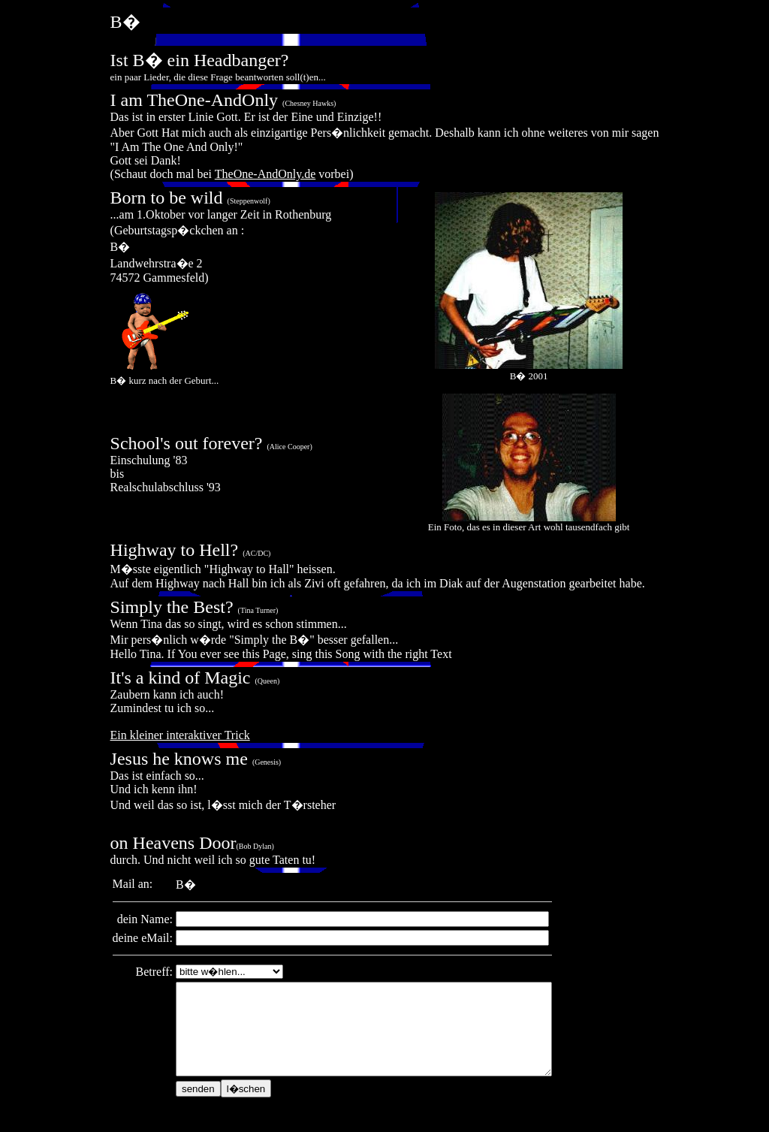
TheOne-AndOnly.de (265, 174)
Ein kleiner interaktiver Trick (180, 735)
